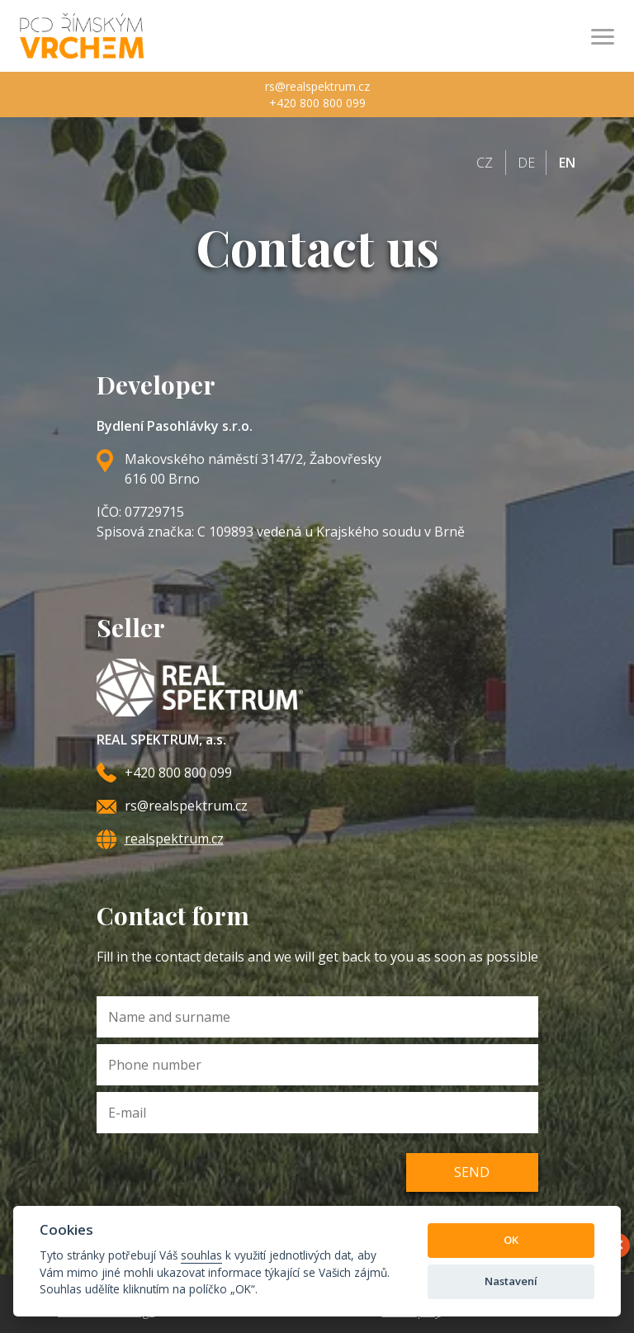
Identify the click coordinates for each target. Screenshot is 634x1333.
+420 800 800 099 (317, 103)
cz (484, 163)
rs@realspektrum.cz (317, 86)
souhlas (201, 1255)
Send (472, 1172)
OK (511, 1239)
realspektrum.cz (174, 839)
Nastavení (511, 1281)
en (567, 163)
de (526, 163)
